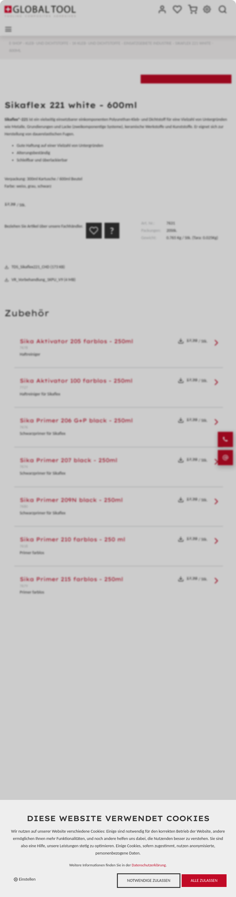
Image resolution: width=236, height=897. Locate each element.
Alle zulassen (204, 880)
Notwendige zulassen (148, 880)
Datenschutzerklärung (149, 865)
